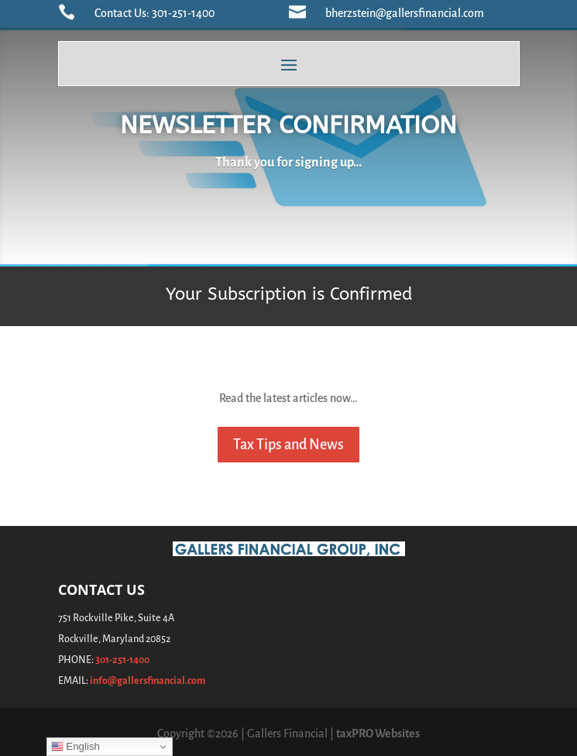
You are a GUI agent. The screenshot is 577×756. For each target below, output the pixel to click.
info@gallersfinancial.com (147, 680)
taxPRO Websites (378, 733)
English (75, 747)
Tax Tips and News (288, 444)
